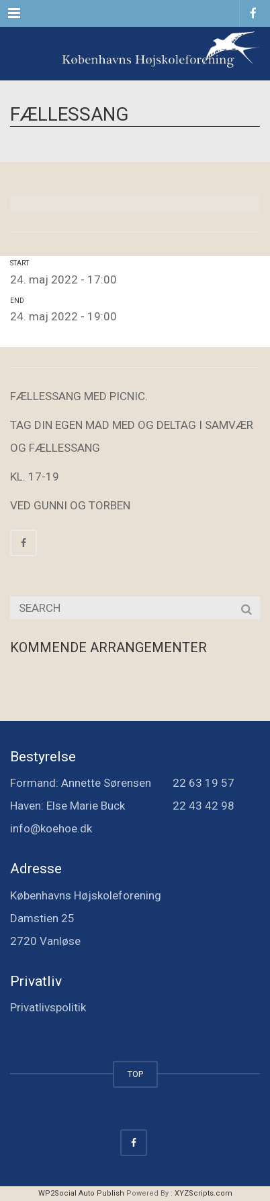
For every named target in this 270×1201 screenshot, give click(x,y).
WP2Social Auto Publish (81, 1193)
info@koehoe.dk (51, 828)
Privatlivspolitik (48, 1007)
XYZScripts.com (203, 1193)
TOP (135, 1074)
